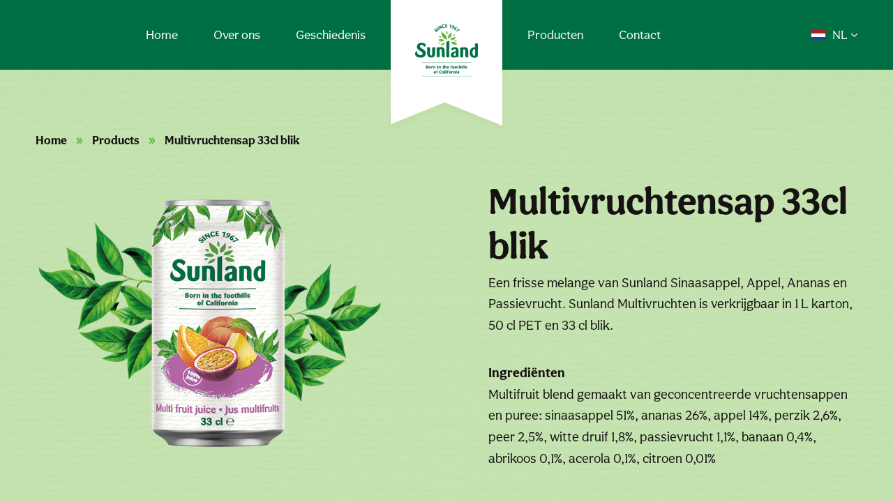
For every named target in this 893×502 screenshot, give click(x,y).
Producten (555, 34)
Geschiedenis (331, 34)
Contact (640, 34)
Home (162, 34)
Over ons (236, 34)
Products (116, 140)
